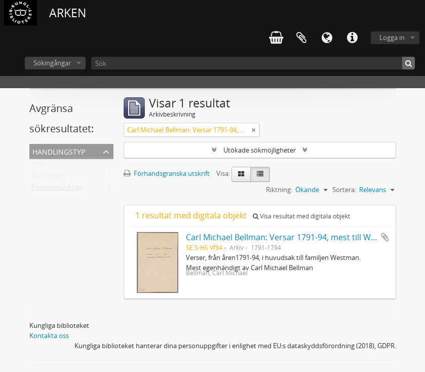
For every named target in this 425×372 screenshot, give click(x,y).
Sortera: (344, 189)
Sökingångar (52, 62)
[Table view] (260, 174)
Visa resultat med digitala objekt (301, 216)
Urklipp (301, 38)
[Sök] (253, 63)
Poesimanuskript (57, 189)
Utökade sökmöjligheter (259, 150)
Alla (36, 165)
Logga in (392, 37)
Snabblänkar (352, 38)
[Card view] (241, 174)
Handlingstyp (58, 151)
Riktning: (279, 189)
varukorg (276, 38)
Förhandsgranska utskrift (167, 173)
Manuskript (48, 177)
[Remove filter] (254, 130)
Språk (326, 38)
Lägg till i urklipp (385, 237)
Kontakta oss (49, 335)
